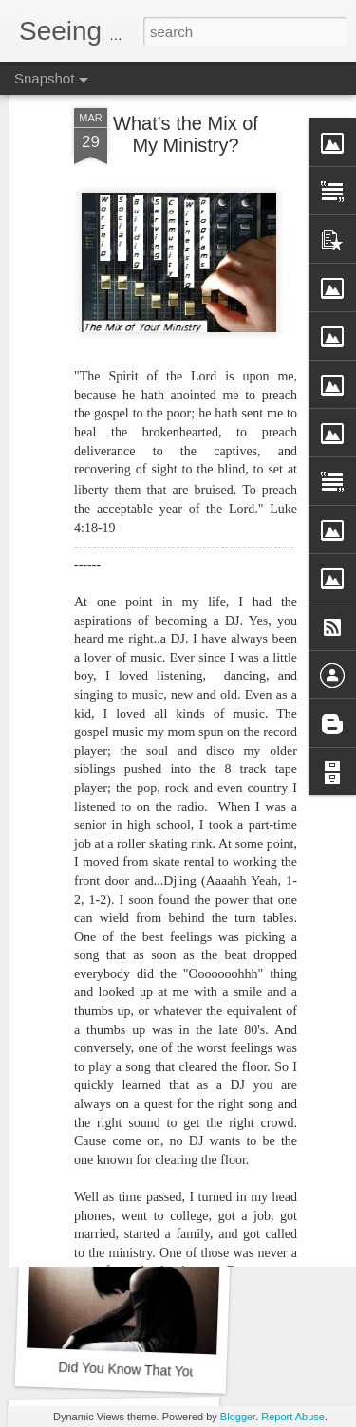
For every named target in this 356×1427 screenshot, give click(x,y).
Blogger (237, 1416)
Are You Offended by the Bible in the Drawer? (192, 1114)
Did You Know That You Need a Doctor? (175, 1371)
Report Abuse (293, 1416)
